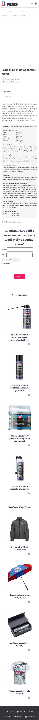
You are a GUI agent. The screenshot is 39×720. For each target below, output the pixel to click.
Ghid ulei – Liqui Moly (25, 712)
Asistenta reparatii (14, 82)
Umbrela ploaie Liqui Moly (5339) (19, 596)
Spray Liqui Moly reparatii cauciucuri (19, 487)
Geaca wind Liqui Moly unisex (19, 548)
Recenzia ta (6, 263)
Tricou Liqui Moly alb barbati (19, 692)
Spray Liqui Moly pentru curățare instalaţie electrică (19, 337)
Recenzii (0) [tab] (7, 97)
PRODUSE (18, 717)
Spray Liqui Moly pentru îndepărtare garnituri (19, 388)
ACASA (9, 712)
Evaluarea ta (6, 260)
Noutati (7, 717)
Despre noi (30, 717)
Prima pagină (5, 12)
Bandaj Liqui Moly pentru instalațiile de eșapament (19, 438)
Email (4, 255)
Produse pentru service (16, 12)
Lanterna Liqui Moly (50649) (19, 644)
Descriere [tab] (7, 91)
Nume (4, 249)
